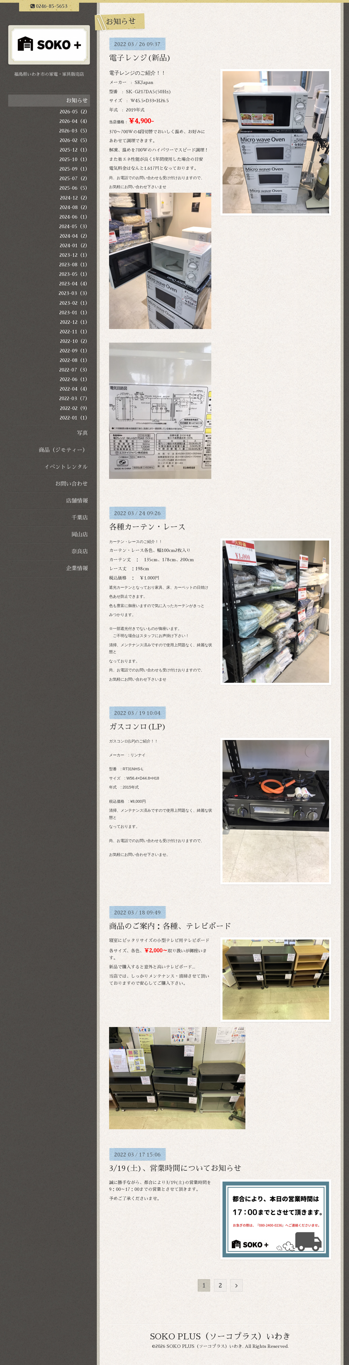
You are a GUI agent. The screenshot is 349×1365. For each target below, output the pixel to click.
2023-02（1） (74, 303)
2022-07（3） (74, 369)
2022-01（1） (75, 417)
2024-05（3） (74, 226)
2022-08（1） (75, 360)
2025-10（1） (74, 159)
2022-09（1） (75, 350)
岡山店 (79, 534)
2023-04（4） (74, 283)
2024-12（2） (75, 197)
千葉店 (79, 517)
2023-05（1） (74, 274)
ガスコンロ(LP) (137, 727)
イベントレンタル (66, 467)
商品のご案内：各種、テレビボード (170, 926)
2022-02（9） (75, 408)
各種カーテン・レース (147, 527)
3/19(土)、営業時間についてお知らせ (175, 1168)
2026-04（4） (74, 121)
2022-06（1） (75, 379)
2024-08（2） (75, 207)
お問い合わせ (71, 484)
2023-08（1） (74, 264)
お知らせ (77, 100)
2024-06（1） (74, 217)
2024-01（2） (75, 245)
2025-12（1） (75, 149)
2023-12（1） (74, 255)
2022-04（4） (75, 388)
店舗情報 (77, 500)
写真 (82, 433)
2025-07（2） (74, 178)
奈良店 (79, 551)
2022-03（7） (74, 398)
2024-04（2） (75, 236)
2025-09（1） (74, 169)
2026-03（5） (74, 130)
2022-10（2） (75, 341)
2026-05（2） (75, 111)
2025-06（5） (74, 188)
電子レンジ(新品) (140, 58)
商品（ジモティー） (63, 450)
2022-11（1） (75, 331)
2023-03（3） (74, 293)
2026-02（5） (75, 140)
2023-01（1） (74, 312)
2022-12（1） (75, 322)
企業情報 (77, 568)
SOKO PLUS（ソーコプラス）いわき (220, 1337)
